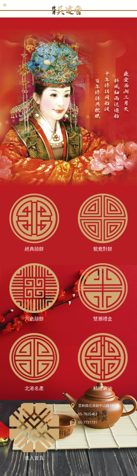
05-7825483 (87, 414)
